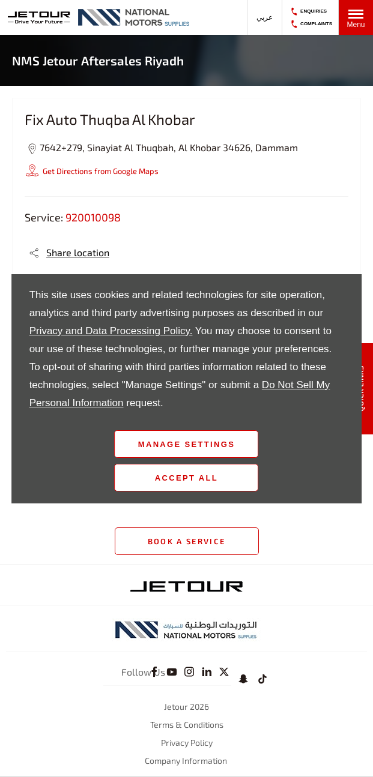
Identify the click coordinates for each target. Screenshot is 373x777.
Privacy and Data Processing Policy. (111, 331)
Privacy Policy (187, 742)
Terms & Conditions (186, 724)
